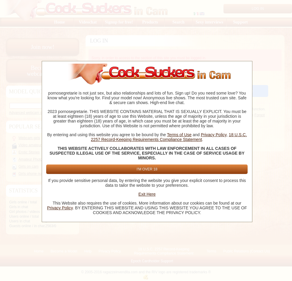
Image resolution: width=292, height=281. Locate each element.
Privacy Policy (213, 134)
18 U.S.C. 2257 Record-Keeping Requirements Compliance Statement (169, 137)
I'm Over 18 (147, 169)
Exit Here (147, 194)
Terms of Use (179, 134)
